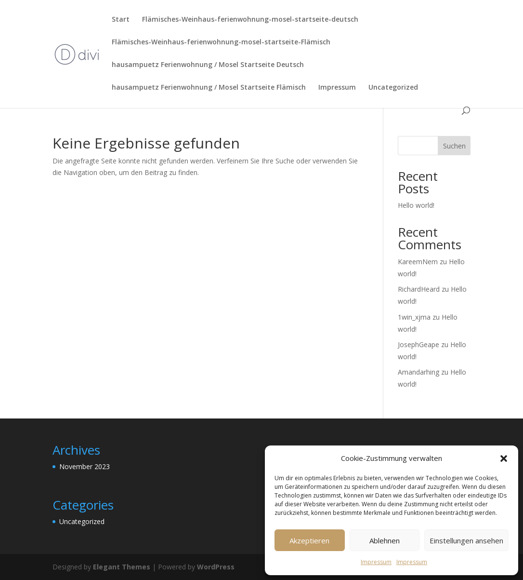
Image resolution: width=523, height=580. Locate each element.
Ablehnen (384, 540)
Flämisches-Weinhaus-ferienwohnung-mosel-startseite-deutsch (250, 20)
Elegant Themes (121, 566)
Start (121, 20)
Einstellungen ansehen (466, 540)
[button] (504, 458)
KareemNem (418, 261)
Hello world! (416, 205)
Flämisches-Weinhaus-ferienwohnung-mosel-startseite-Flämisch (221, 42)
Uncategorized (393, 88)
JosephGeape (418, 344)
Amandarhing (418, 372)
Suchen (454, 145)
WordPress (216, 566)
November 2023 (84, 466)
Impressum (376, 562)
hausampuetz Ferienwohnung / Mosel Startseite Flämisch (209, 88)
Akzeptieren (309, 540)
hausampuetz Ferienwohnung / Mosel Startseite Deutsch (208, 65)
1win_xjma (414, 317)
